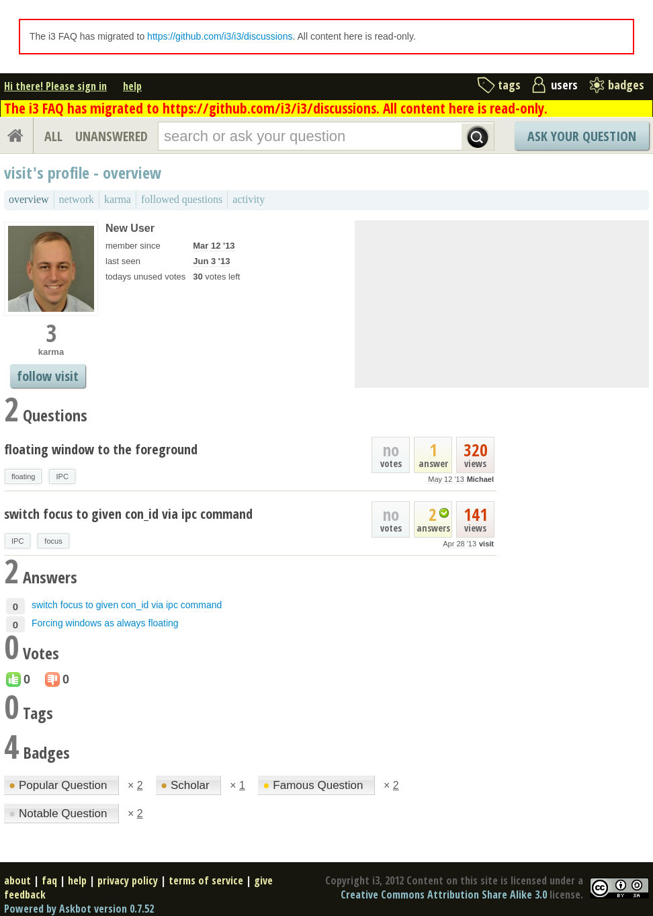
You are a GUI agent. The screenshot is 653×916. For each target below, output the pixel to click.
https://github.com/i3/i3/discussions (219, 36)
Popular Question (59, 785)
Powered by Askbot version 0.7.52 (79, 908)
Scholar (186, 785)
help (132, 86)
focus (53, 541)
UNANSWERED (111, 136)
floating (23, 476)
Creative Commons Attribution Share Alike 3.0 (444, 894)
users (564, 85)
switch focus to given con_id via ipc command (128, 514)
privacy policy (127, 880)
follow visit (48, 376)
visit (486, 544)
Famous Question (314, 785)
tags (509, 85)
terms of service (206, 880)
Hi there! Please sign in (55, 86)
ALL (53, 136)
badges (626, 85)
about (17, 880)
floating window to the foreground (101, 449)
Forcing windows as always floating (105, 623)
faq (49, 880)
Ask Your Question (581, 136)
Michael (480, 479)
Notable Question (59, 813)
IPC (62, 476)
